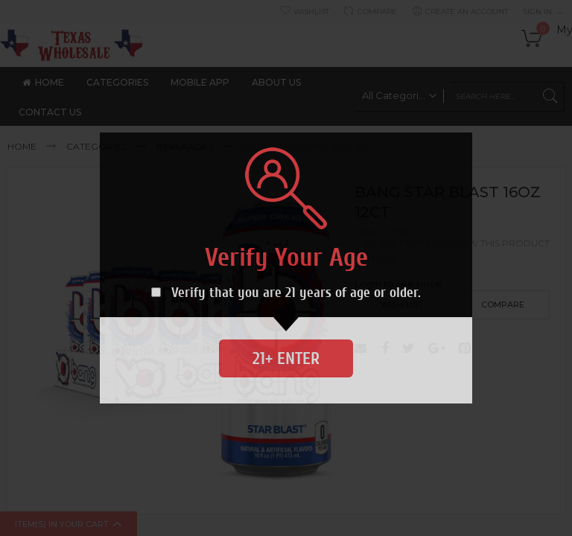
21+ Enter (286, 358)
